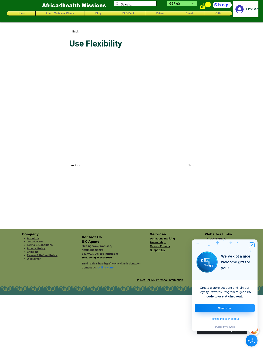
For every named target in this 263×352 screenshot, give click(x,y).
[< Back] (82, 31)
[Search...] (135, 4)
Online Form (106, 267)
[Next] (185, 165)
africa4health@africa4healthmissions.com (115, 263)
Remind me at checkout (225, 318)
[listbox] (182, 3)
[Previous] (82, 165)
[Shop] (222, 5)
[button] (182, 3)
